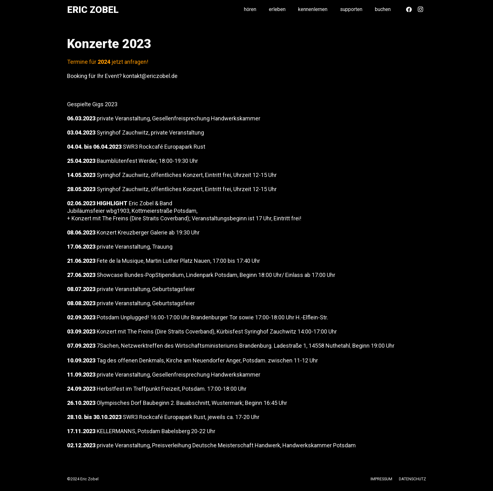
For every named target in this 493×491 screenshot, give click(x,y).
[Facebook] (409, 9)
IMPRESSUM (381, 479)
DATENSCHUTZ (412, 479)
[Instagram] (420, 9)
